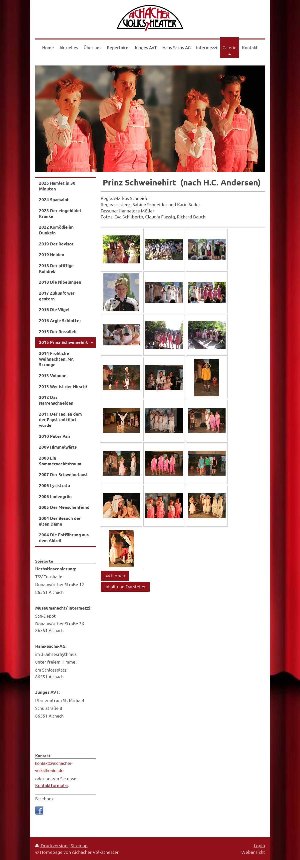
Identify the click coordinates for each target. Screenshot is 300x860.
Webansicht (253, 852)
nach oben (114, 575)
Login (259, 845)
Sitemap (79, 845)
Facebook (44, 798)
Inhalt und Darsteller (125, 586)
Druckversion (51, 845)
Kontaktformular (51, 785)
